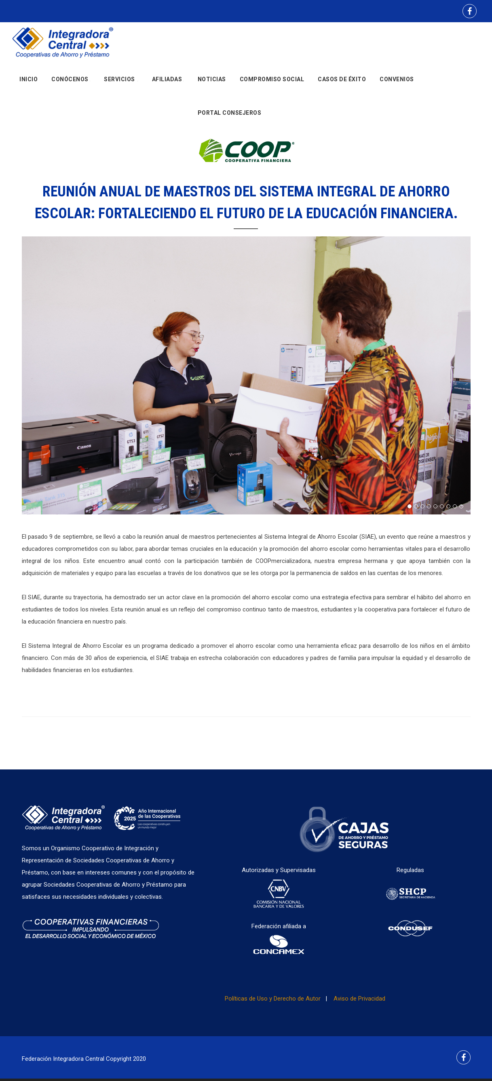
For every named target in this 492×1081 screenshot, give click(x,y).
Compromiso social (272, 83)
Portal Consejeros (230, 123)
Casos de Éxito (342, 83)
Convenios (397, 83)
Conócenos (70, 83)
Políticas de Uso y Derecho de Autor (273, 998)
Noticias (212, 83)
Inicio (28, 83)
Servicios (121, 83)
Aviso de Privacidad (359, 998)
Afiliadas (168, 83)
